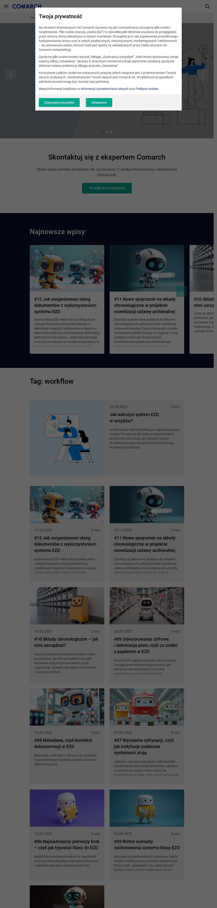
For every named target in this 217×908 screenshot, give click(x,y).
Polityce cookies (147, 89)
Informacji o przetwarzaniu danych (105, 89)
